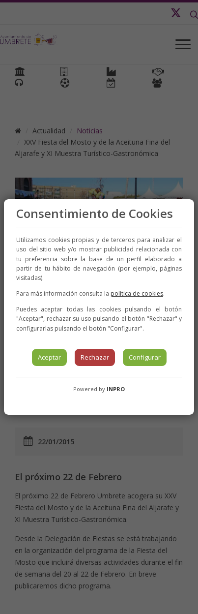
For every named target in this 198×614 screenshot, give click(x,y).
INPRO (116, 389)
